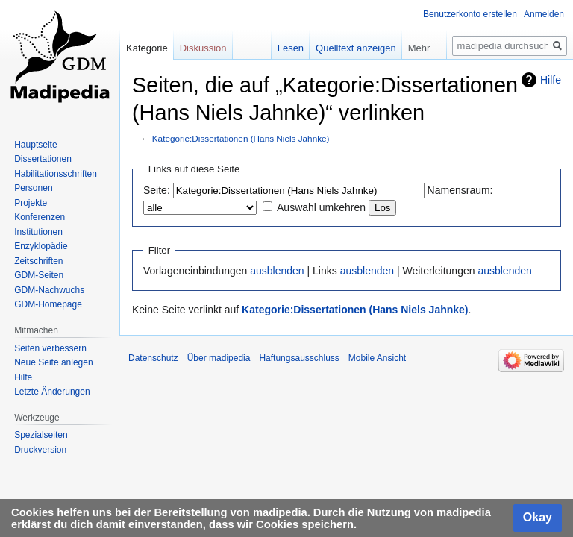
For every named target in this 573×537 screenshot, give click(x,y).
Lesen (291, 48)
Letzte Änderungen (52, 391)
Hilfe (550, 80)
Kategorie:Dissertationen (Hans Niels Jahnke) (241, 138)
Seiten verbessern (50, 348)
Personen (33, 188)
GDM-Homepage (48, 304)
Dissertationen (43, 159)
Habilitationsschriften (55, 174)
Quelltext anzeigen (356, 48)
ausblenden (277, 271)
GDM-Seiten (38, 275)
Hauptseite (35, 144)
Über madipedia (219, 358)
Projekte (30, 203)
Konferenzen (39, 217)
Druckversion (40, 450)
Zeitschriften (38, 261)
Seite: (156, 190)
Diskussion (203, 48)
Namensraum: (460, 190)
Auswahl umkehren (321, 207)
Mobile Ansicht (377, 358)
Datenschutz (153, 358)
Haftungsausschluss (299, 358)
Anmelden (544, 14)
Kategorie (147, 48)
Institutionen (38, 232)
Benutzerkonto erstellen (470, 14)
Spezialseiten (40, 435)
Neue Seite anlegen (53, 362)
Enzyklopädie (40, 246)
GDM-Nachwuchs (49, 290)
